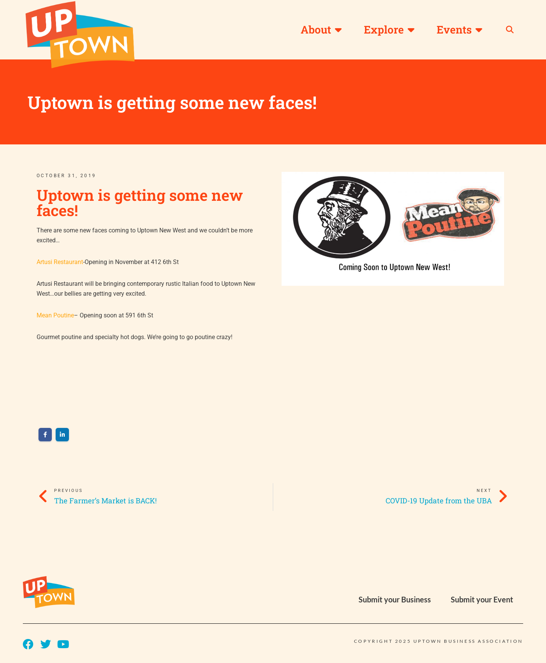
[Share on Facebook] (45, 437)
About (321, 30)
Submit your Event (482, 601)
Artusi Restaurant (60, 262)
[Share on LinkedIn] (62, 437)
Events (459, 30)
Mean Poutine (55, 316)
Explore (389, 30)
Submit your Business (395, 601)
